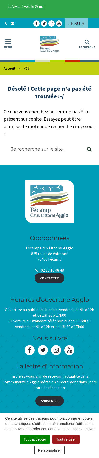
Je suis (76, 23)
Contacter (49, 278)
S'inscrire (49, 401)
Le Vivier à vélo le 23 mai (26, 6)
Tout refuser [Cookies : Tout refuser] (66, 439)
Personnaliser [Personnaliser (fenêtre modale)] (49, 450)
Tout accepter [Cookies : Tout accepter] (35, 439)
